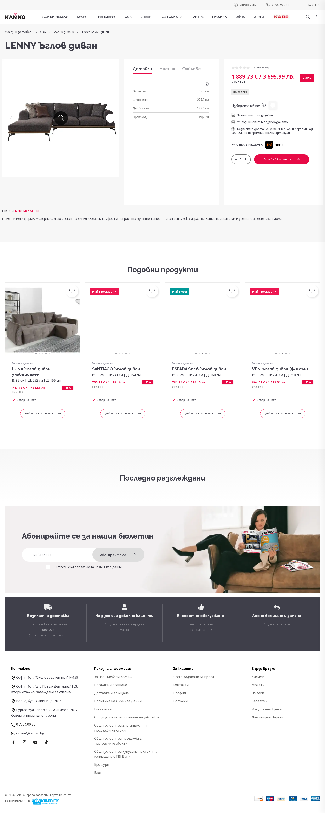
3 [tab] (42, 353)
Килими (258, 677)
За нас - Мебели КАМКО (113, 677)
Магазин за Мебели (19, 32)
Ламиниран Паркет (268, 717)
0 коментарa (261, 68)
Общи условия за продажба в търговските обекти (118, 741)
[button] (274, 144)
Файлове (191, 68)
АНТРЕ (198, 17)
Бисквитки (103, 709)
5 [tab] (49, 353)
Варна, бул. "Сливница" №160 (39, 701)
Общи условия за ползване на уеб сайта (126, 717)
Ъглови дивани (63, 32)
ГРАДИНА (219, 17)
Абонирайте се (118, 555)
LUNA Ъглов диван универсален (31, 371)
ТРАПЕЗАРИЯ (106, 17)
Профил (179, 693)
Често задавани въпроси (193, 677)
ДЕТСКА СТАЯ (173, 17)
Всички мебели (54, 17)
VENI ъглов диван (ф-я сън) (280, 368)
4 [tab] (46, 353)
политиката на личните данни (99, 567)
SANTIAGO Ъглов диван (116, 368)
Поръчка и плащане (110, 685)
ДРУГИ (259, 17)
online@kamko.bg (30, 733)
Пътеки (258, 693)
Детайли (142, 68)
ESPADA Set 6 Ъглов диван (199, 368)
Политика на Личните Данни (118, 701)
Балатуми (259, 701)
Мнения (167, 68)
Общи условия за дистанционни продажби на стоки (120, 728)
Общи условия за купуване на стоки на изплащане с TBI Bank (125, 754)
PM (36, 211)
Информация (246, 4)
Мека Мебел (24, 211)
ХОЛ (128, 17)
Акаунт (311, 4)
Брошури (101, 764)
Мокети (258, 685)
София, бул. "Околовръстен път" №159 (47, 677)
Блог (98, 772)
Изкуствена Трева (267, 709)
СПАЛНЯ (146, 17)
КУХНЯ (82, 17)
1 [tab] (36, 353)
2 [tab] (39, 353)
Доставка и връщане (111, 693)
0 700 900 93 (277, 4)
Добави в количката (282, 159)
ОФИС (240, 17)
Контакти (181, 685)
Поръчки (180, 701)
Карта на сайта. (61, 795)
